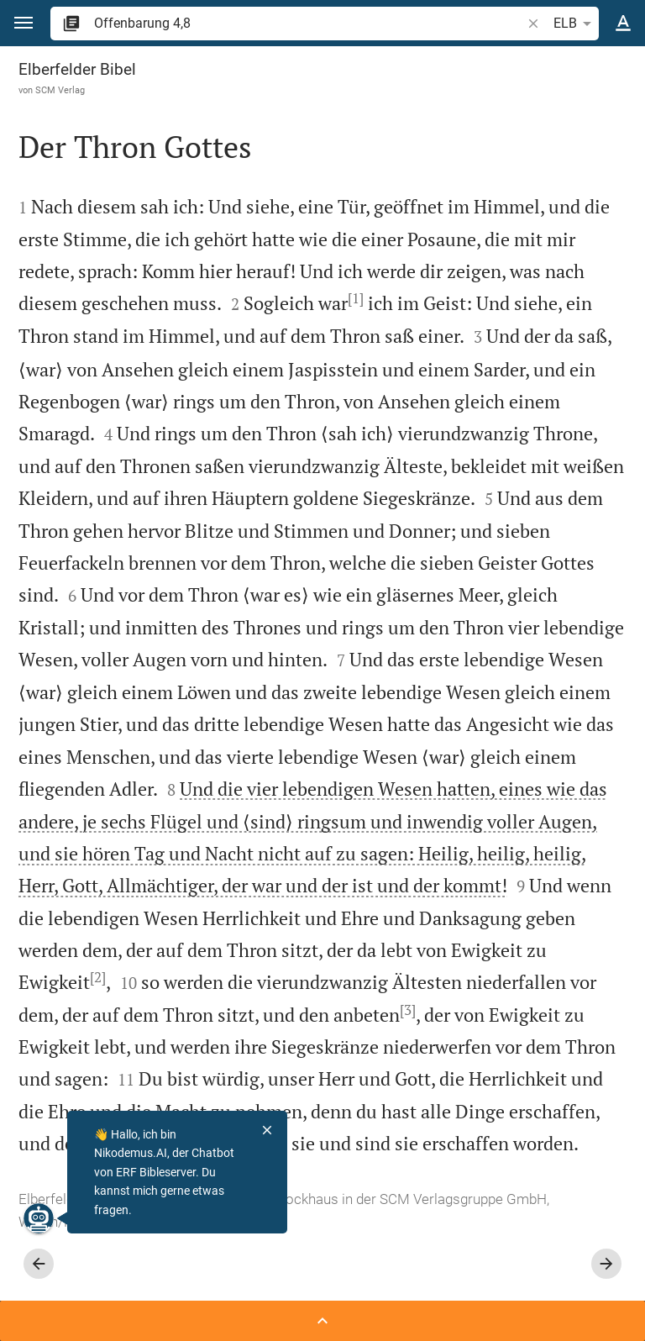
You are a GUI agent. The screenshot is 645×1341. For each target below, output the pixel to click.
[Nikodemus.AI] (39, 1218)
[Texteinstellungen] (623, 23)
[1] (356, 298)
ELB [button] (575, 23)
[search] (309, 23)
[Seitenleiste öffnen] (322, 1321)
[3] (408, 1010)
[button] (23, 23)
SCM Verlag (60, 90)
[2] (98, 977)
